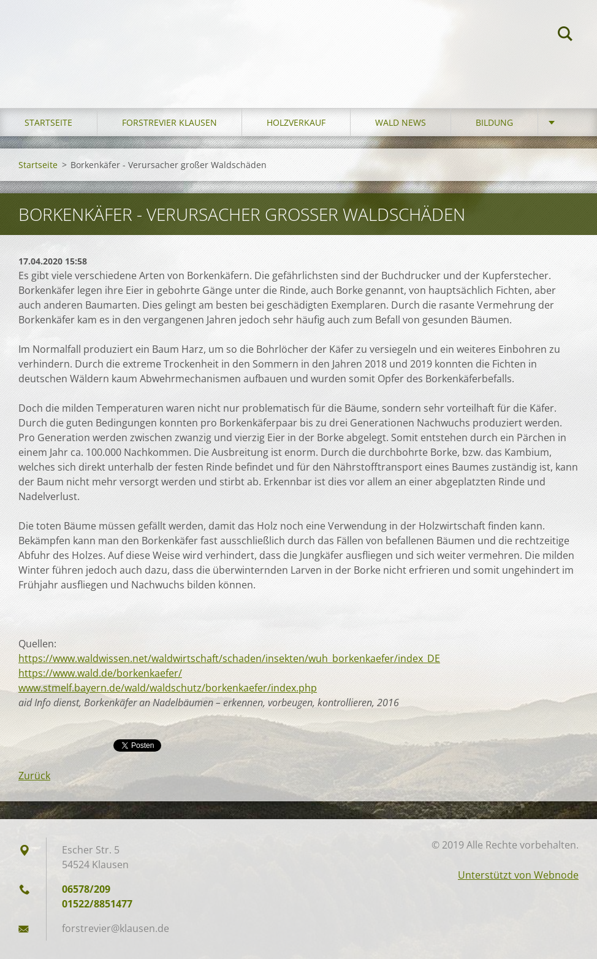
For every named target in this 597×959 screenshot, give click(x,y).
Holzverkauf (296, 122)
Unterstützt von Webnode (518, 875)
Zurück (34, 775)
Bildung (494, 122)
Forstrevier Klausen (169, 122)
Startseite (48, 122)
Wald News (400, 122)
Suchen (565, 36)
